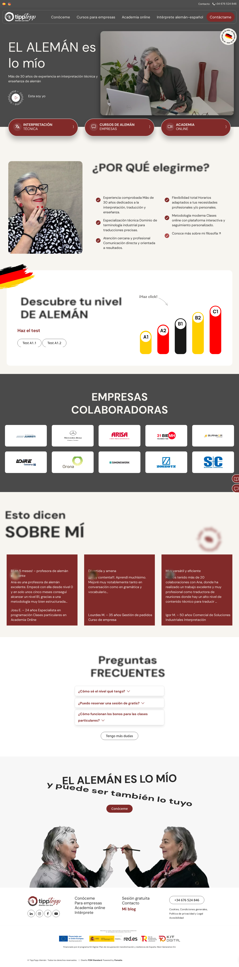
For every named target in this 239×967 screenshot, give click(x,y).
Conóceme (85, 898)
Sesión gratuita (136, 898)
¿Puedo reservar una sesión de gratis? (111, 703)
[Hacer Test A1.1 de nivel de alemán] (29, 343)
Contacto (130, 903)
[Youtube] (56, 913)
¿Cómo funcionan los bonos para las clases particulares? (113, 717)
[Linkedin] (31, 913)
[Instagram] (39, 913)
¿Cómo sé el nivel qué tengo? (104, 691)
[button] (146, 342)
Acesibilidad (176, 917)
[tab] (119, 691)
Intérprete (84, 912)
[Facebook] (47, 913)
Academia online (90, 907)
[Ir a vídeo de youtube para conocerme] (16, 99)
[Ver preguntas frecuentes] (119, 736)
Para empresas (88, 903)
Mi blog (129, 909)
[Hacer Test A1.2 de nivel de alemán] (54, 343)
